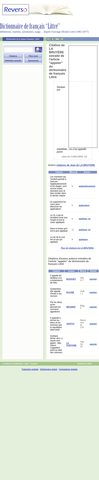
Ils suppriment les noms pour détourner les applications (58, 205)
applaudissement (87, 186)
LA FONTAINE (71, 344)
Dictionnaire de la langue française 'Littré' (23, 39)
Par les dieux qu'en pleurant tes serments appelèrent (56, 307)
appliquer (83, 239)
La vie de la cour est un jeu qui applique (57, 239)
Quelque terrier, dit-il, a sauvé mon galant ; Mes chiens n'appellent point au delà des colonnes (56, 344)
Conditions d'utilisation (13, 364)
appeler (93, 279)
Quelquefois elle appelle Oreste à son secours (56, 292)
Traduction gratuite (29, 369)
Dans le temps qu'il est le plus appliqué (59, 229)
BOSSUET (71, 279)
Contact (33, 364)
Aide (27, 364)
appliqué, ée (84, 219)
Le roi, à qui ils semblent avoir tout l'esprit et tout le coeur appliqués (58, 218)
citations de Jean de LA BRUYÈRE (75, 165)
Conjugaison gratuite (68, 369)
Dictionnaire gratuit (48, 369)
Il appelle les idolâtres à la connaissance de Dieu (56, 279)
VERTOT (70, 324)
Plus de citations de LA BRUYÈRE (77, 248)
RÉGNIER (71, 307)
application (84, 205)
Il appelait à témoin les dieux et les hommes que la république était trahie (56, 324)
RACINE (70, 292)
